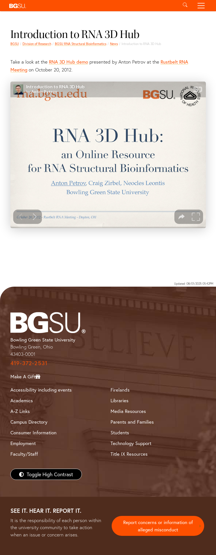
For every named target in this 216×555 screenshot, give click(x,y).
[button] (92, 5)
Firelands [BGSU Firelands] (120, 390)
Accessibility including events (41, 390)
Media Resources (128, 411)
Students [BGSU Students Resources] (120, 432)
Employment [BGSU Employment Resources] (23, 443)
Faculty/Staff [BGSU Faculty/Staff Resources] (24, 454)
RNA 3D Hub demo (68, 62)
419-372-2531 (29, 363)
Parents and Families (132, 422)
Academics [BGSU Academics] (21, 400)
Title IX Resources (129, 454)
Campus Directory (29, 422)
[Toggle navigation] (201, 5)
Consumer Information (33, 432)
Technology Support (131, 443)
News (114, 44)
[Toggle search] (185, 5)
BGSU (14, 44)
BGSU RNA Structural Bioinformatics (80, 44)
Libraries (120, 400)
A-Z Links (20, 411)
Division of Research (36, 44)
